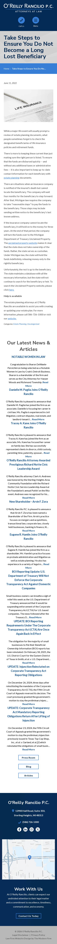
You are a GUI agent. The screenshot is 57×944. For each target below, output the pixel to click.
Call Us (21, 26)
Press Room (28, 757)
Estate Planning (19, 324)
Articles (28, 775)
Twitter (37, 829)
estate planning (11, 177)
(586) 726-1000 (30, 822)
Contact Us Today (28, 916)
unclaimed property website (22, 242)
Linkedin (25, 829)
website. (12, 318)
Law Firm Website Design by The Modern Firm (28, 938)
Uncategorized (33, 324)
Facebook (19, 829)
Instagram (31, 829)
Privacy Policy (38, 935)
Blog (28, 766)
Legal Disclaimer (20, 935)
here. (11, 289)
